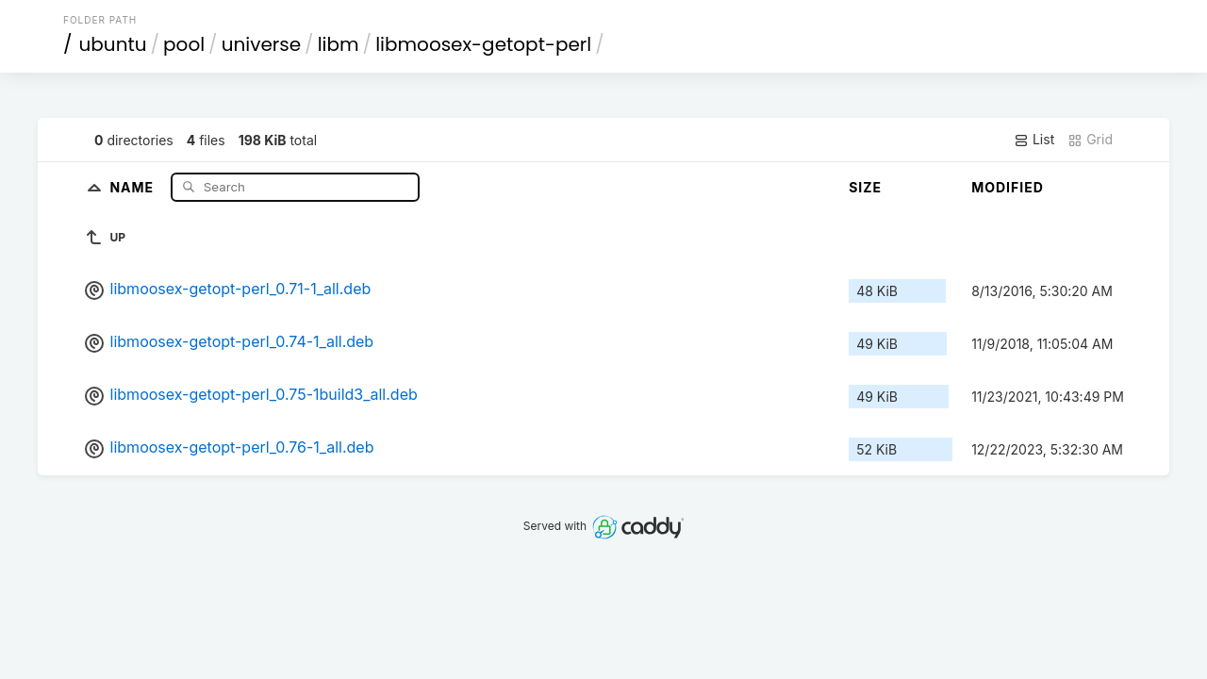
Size (865, 187)
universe (261, 44)
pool (184, 44)
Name (133, 186)
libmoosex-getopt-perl (483, 44)
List (1034, 139)
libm (338, 44)
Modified (1007, 187)
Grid (1090, 139)
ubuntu (113, 44)
